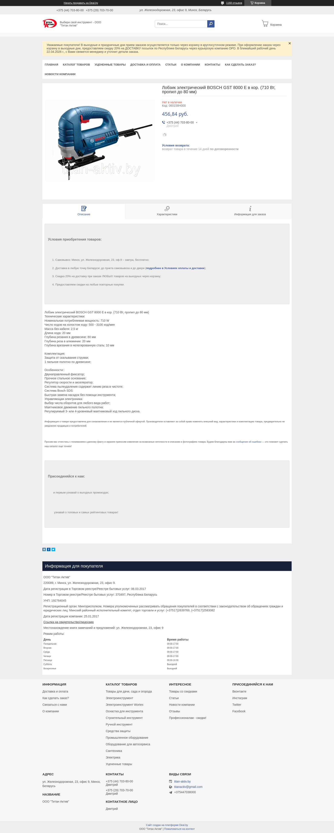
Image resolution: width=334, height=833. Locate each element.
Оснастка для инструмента (124, 711)
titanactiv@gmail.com (188, 787)
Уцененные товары (110, 64)
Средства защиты (118, 731)
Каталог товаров (76, 64)
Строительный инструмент (124, 718)
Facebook (238, 711)
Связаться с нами (54, 704)
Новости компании (60, 74)
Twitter (236, 704)
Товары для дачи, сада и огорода (129, 691)
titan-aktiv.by (182, 781)
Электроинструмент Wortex (124, 704)
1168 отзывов (234, 2)
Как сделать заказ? (240, 64)
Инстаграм (239, 698)
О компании (190, 64)
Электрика (113, 757)
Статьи (170, 64)
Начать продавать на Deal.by (81, 2)
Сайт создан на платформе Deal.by (167, 825)
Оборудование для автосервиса (128, 744)
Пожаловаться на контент (179, 828)
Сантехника (114, 751)
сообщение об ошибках (248, 441)
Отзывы (174, 711)
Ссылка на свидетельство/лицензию (68, 622)
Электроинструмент (119, 698)
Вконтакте (239, 691)
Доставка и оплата (145, 64)
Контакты (212, 64)
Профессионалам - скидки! (187, 718)
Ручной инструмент (119, 724)
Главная (51, 64)
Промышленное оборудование (127, 737)
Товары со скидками (183, 691)
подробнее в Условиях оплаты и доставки (175, 268)
